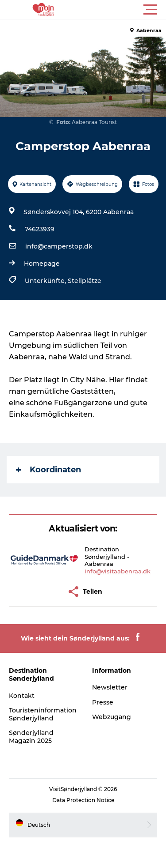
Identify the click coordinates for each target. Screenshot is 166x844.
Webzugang (111, 717)
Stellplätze (84, 281)
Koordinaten (48, 470)
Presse (102, 702)
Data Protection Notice (83, 800)
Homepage (42, 264)
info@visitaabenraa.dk (118, 571)
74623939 (39, 229)
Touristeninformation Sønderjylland (43, 714)
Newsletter (109, 687)
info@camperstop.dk (59, 246)
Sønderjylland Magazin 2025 (31, 737)
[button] (123, 9)
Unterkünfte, (46, 281)
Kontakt (22, 696)
